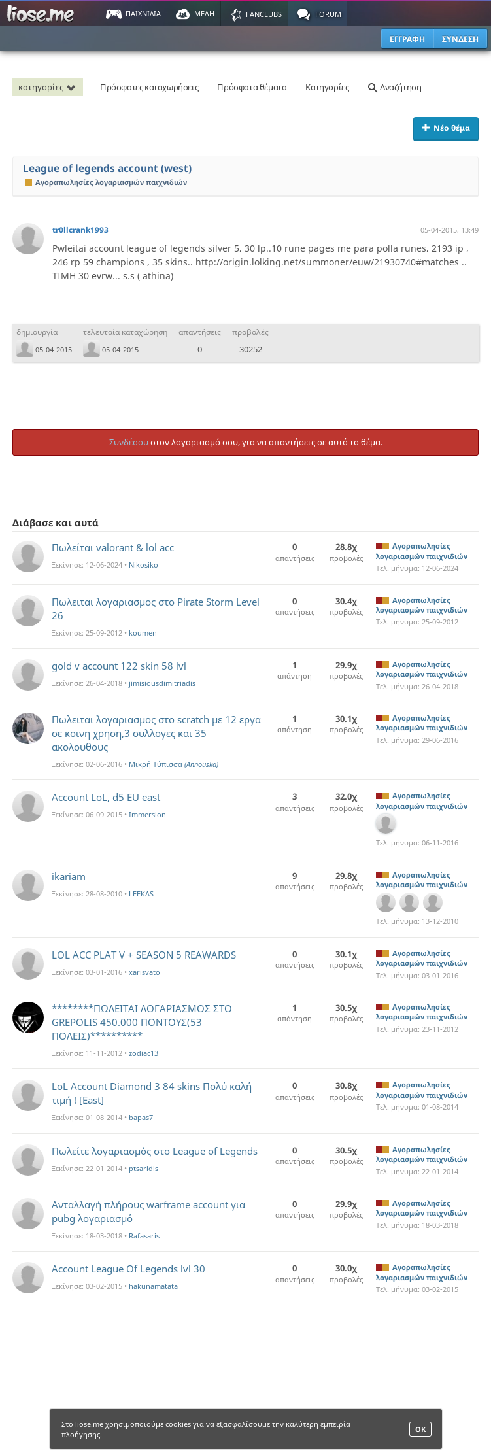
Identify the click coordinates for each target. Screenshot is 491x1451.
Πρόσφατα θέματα (251, 87)
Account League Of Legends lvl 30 (128, 1268)
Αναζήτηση (394, 87)
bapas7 (141, 1117)
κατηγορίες (49, 87)
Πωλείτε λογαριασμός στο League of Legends (155, 1150)
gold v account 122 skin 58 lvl (119, 665)
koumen (143, 633)
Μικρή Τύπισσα (173, 764)
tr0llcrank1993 (80, 229)
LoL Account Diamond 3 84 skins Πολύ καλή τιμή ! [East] (152, 1093)
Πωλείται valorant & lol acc (113, 547)
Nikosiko (143, 565)
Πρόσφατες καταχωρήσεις (149, 87)
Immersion (147, 814)
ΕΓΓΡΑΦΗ (407, 38)
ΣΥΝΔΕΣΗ (460, 38)
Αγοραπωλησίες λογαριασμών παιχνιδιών (106, 182)
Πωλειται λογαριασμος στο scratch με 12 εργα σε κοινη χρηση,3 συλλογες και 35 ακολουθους (156, 733)
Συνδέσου (128, 442)
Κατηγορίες (326, 87)
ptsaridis (143, 1168)
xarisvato (144, 972)
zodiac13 (143, 1053)
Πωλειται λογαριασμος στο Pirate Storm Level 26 (156, 608)
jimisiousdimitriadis (162, 683)
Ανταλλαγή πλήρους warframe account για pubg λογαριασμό (148, 1211)
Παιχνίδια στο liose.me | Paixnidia (42, 13)
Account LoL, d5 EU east (106, 797)
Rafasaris (144, 1235)
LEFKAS (141, 893)
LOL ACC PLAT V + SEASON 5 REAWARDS (144, 954)
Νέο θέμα (446, 127)
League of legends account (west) (107, 168)
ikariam (69, 876)
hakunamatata (153, 1286)
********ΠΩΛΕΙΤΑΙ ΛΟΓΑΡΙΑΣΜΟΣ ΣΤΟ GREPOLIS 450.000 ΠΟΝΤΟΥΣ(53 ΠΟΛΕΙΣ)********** (142, 1022)
